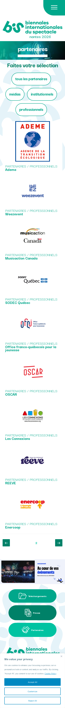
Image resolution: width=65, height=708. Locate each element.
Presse (32, 613)
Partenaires (32, 629)
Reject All (32, 700)
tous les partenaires (31, 78)
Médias (15, 94)
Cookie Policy (50, 673)
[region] (32, 680)
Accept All (32, 682)
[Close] (61, 656)
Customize (32, 691)
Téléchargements (32, 596)
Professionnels (31, 109)
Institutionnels (42, 94)
